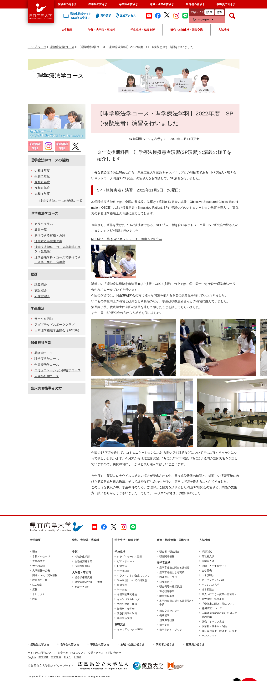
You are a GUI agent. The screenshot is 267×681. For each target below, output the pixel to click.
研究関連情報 (166, 556)
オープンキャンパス (213, 580)
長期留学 (164, 615)
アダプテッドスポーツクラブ (54, 324)
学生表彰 (122, 589)
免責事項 (63, 652)
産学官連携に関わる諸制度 (174, 567)
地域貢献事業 (166, 596)
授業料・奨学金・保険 (214, 626)
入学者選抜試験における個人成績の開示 (219, 615)
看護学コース (43, 353)
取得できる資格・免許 (49, 235)
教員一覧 (40, 229)
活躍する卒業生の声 (48, 241)
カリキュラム (43, 223)
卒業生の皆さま (128, 4)
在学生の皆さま (97, 4)
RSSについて (78, 652)
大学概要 (67, 29)
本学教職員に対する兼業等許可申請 (176, 602)
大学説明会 (208, 575)
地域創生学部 (82, 556)
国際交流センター (169, 610)
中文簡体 (44, 657)
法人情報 (37, 584)
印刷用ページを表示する (150, 139)
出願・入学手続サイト (214, 565)
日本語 (77, 657)
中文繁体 (56, 657)
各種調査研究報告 (127, 594)
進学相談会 (208, 589)
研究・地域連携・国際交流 (186, 29)
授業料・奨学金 (126, 608)
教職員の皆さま (226, 4)
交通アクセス (95, 652)
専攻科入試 (208, 556)
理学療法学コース (62, 47)
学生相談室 (123, 570)
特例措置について (212, 608)
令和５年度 (42, 188)
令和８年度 (42, 170)
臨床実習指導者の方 (46, 388)
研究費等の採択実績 (170, 586)
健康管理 (122, 585)
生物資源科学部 (83, 561)
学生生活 (37, 308)
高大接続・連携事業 (213, 598)
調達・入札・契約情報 (44, 575)
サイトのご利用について (41, 652)
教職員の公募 (39, 580)
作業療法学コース (46, 364)
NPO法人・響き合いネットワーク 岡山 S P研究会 (126, 239)
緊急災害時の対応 (127, 613)
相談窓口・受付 (168, 577)
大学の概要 (38, 561)
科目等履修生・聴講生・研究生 (219, 631)
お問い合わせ (113, 652)
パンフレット (209, 635)
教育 (34, 598)
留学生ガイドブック (170, 629)
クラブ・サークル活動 (129, 556)
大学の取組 (38, 565)
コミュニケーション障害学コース (57, 370)
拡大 (209, 12)
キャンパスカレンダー (129, 599)
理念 (34, 551)
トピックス (38, 594)
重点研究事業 (166, 591)
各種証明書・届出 (127, 603)
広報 (34, 589)
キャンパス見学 (210, 584)
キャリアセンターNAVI (130, 629)
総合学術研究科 (83, 577)
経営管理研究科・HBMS (88, 582)
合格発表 (207, 570)
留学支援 (164, 624)
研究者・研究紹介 (169, 551)
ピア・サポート (126, 561)
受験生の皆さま (67, 4)
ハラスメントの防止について (133, 575)
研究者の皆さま (195, 4)
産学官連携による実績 (171, 572)
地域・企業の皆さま (162, 4)
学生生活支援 (124, 618)
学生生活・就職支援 (143, 29)
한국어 (67, 657)
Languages (203, 19)
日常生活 (122, 566)
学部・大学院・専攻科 (101, 29)
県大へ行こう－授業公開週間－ (219, 594)
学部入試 (207, 551)
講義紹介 (40, 284)
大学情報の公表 (41, 570)
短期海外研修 (166, 620)
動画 (34, 274)
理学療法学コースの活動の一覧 (61, 200)
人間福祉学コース (46, 376)
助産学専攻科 (82, 586)
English (32, 657)
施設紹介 (40, 290)
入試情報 (223, 29)
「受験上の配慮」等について (218, 603)
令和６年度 (42, 182)
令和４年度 (42, 193)
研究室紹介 (42, 296)
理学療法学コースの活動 (50, 160)
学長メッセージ (41, 556)
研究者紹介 (165, 581)
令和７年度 (42, 176)
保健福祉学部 (41, 343)
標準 (219, 12)
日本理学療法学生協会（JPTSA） (57, 330)
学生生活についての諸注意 (132, 580)
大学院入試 (208, 561)
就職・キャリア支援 (213, 621)
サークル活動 (43, 318)
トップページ (37, 47)
